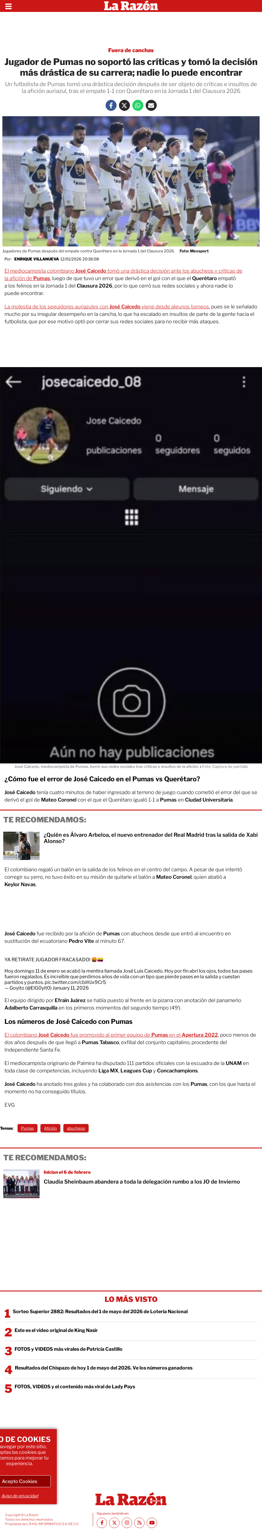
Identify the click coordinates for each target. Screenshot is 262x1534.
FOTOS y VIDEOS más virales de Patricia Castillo (69, 1349)
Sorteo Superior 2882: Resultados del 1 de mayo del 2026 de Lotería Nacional (100, 1311)
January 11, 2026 (71, 988)
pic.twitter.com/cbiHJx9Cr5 (75, 982)
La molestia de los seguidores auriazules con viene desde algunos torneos (106, 307)
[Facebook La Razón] (111, 105)
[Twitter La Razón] (124, 105)
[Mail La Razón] (151, 105)
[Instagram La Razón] (127, 1523)
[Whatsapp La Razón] (137, 105)
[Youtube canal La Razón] (152, 1523)
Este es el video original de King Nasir (56, 1330)
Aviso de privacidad (19, 1495)
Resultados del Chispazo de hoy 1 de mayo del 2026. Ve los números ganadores (103, 1368)
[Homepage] (131, 6)
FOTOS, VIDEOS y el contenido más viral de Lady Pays (75, 1386)
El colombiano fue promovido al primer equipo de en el (111, 1035)
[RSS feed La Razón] (139, 1523)
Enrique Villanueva (36, 259)
